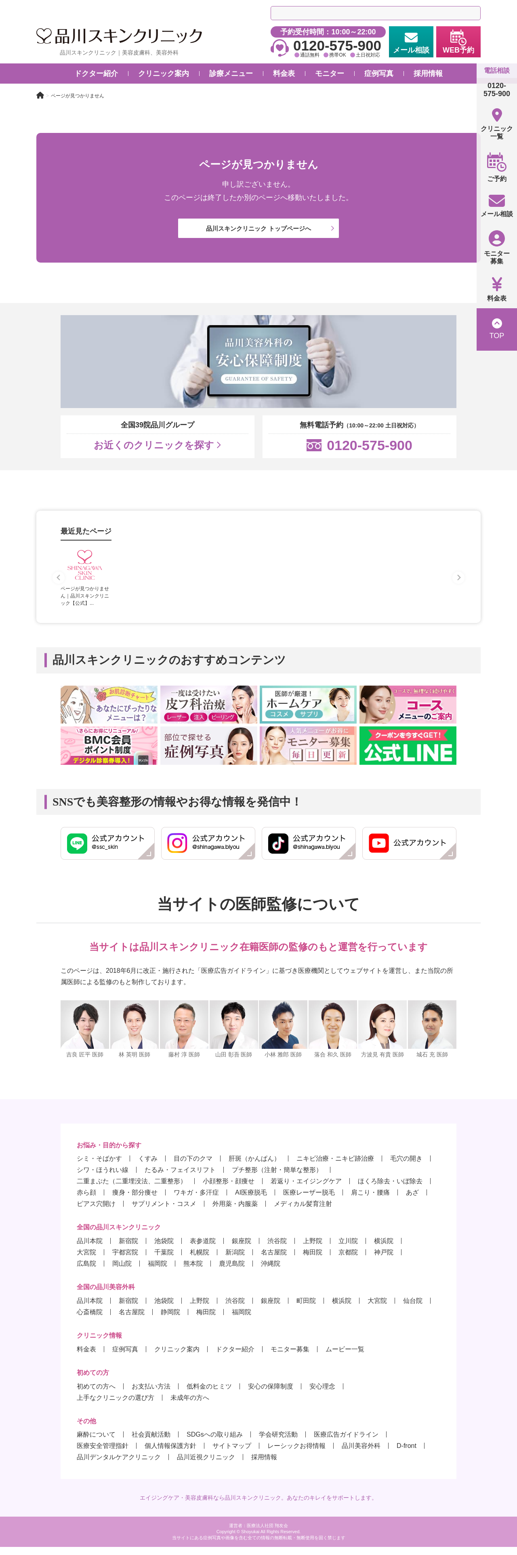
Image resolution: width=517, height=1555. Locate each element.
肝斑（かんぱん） (254, 1166)
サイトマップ (231, 1453)
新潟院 (235, 1260)
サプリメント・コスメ (164, 1211)
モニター (329, 73)
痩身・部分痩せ (135, 1200)
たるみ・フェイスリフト (180, 1177)
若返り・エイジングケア (306, 1189)
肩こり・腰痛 (370, 1200)
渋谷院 (277, 1249)
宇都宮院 (125, 1260)
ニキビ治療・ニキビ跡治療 (335, 1166)
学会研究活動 (278, 1442)
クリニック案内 (177, 1357)
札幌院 (199, 1260)
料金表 (86, 1357)
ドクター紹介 (96, 73)
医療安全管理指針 (102, 1453)
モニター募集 (290, 1357)
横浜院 (383, 1249)
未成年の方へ (189, 1405)
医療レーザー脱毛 (309, 1200)
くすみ (148, 1166)
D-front (406, 1453)
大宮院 (86, 1260)
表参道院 (203, 1249)
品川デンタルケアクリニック (119, 1465)
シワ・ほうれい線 (102, 1177)
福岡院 (157, 1271)
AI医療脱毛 (251, 1200)
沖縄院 (270, 1271)
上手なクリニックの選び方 (115, 1405)
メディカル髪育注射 (303, 1211)
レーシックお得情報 (296, 1453)
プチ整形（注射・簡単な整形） (277, 1177)
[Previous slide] (59, 586)
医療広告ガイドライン (346, 1442)
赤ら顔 (86, 1200)
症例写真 (378, 73)
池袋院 (164, 1249)
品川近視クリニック (206, 1465)
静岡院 (170, 1320)
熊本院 (193, 1271)
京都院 (348, 1260)
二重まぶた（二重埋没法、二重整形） (132, 1189)
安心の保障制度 (270, 1394)
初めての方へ (96, 1394)
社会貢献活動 (151, 1442)
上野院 (312, 1249)
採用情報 (428, 73)
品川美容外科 (361, 1453)
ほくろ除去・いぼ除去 (390, 1189)
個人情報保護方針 (170, 1453)
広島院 (86, 1271)
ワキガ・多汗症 (196, 1200)
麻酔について (96, 1442)
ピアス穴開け (96, 1211)
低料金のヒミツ (209, 1394)
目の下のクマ (193, 1166)
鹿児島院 (232, 1271)
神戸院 (383, 1260)
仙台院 (412, 1308)
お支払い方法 (151, 1394)
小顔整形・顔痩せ (228, 1189)
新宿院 (128, 1249)
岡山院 (122, 1271)
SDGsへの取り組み (215, 1442)
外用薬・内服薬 (235, 1211)
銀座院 (241, 1249)
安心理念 (322, 1394)
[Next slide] (458, 586)
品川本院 (90, 1249)
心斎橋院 (90, 1320)
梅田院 (312, 1260)
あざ (412, 1200)
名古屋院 (274, 1260)
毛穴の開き (406, 1166)
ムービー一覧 (345, 1357)
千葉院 (164, 1260)
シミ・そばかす (99, 1166)
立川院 (348, 1249)
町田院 (306, 1308)
